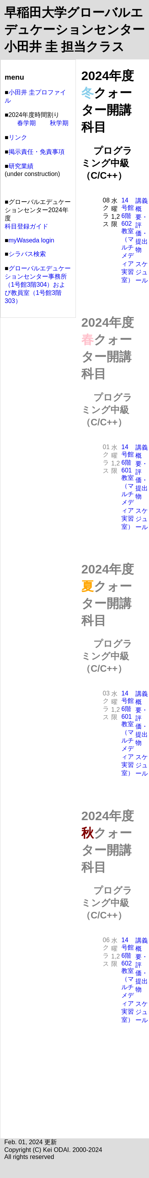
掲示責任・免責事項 (37, 151)
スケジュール (141, 272)
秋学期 (59, 123)
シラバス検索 (27, 254)
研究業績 (21, 166)
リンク (18, 137)
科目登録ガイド (26, 226)
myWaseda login (31, 240)
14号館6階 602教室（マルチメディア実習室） (127, 240)
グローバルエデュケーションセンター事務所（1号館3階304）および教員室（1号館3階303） (38, 284)
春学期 (26, 123)
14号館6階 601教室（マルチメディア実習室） (127, 487)
